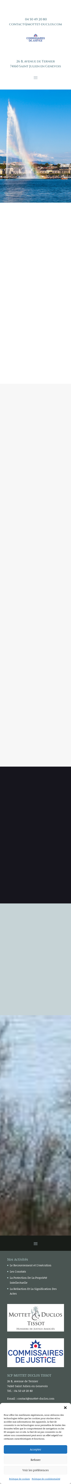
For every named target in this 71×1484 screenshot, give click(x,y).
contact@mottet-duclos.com (35, 24)
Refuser (36, 1460)
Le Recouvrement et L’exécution (30, 1265)
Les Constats (18, 1271)
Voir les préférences (36, 1470)
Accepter (35, 1449)
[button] (65, 1408)
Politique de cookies (19, 1478)
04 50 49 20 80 (36, 19)
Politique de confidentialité (46, 1478)
